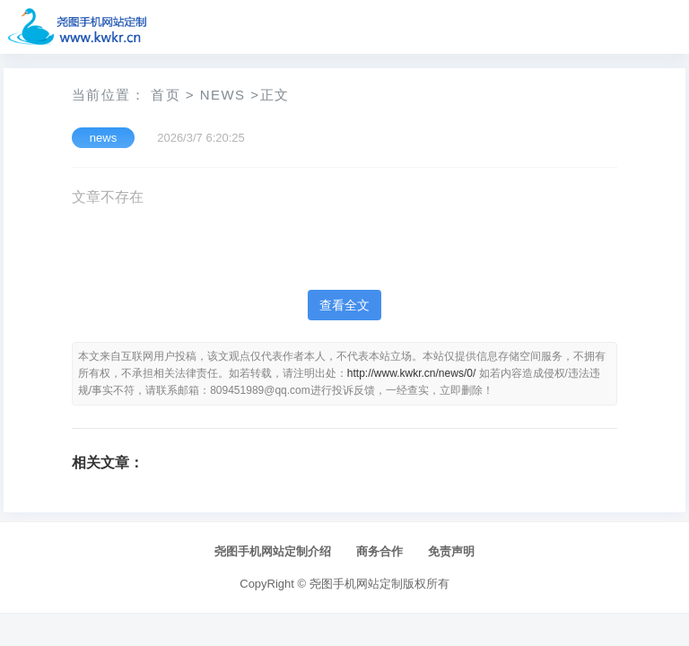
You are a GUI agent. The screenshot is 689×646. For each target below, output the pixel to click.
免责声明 (451, 551)
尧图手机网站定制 (356, 583)
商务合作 (379, 551)
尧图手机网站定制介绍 (272, 551)
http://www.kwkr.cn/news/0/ (411, 373)
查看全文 (344, 305)
